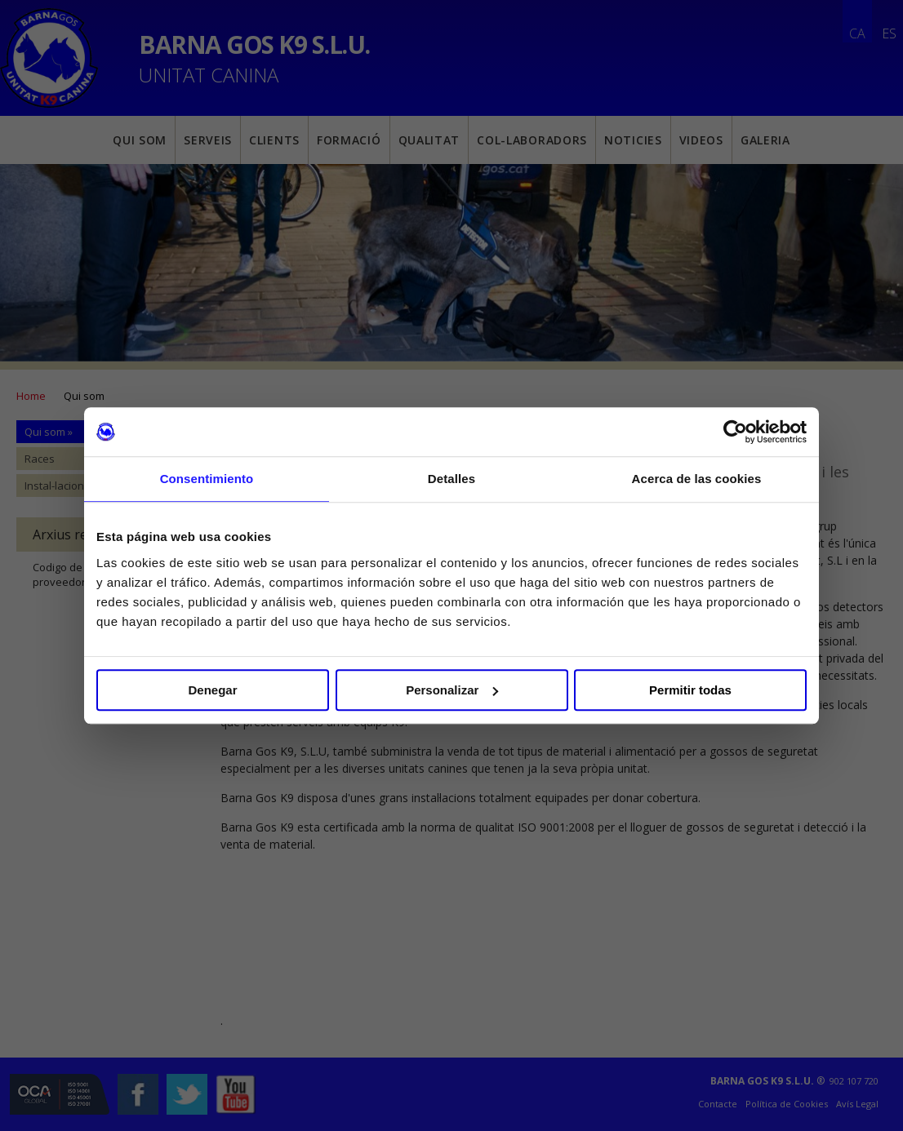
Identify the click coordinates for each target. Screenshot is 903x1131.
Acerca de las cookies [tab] (697, 479)
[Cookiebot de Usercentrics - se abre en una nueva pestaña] (735, 431)
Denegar (212, 690)
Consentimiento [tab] (207, 479)
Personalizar (452, 690)
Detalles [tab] (451, 479)
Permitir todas (690, 690)
